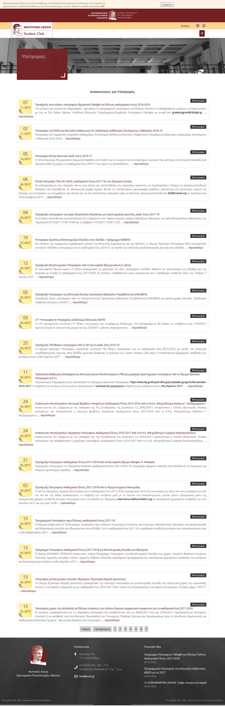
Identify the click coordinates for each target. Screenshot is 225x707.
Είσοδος (185, 25)
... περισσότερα (71, 138)
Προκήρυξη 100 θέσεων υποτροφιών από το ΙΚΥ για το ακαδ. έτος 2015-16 (77, 345)
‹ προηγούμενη (102, 629)
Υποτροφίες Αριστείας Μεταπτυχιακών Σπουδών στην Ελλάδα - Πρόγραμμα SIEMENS (82, 239)
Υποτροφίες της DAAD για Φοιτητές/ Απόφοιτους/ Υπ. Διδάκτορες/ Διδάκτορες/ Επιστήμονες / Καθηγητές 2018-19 (98, 130)
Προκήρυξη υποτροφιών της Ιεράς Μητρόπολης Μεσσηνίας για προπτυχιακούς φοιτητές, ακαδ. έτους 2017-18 (97, 214)
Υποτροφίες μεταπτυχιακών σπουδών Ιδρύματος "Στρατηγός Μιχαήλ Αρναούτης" (80, 579)
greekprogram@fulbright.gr (187, 112)
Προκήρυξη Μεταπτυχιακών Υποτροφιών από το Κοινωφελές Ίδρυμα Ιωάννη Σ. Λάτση (83, 265)
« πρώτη (85, 629)
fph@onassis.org (177, 193)
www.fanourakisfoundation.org (135, 499)
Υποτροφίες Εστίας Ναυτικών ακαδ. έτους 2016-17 (63, 156)
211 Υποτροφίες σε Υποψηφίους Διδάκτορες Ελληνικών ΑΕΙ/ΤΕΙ (70, 319)
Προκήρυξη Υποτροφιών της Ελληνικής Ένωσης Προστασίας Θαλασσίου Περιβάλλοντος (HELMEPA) (91, 294)
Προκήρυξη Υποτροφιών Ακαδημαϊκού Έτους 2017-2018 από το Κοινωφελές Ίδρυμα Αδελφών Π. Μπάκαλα (95, 462)
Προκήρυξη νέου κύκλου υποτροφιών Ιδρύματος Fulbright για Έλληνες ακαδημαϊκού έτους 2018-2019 (92, 104)
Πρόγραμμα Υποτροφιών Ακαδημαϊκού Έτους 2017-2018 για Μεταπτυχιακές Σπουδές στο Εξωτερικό (91, 549)
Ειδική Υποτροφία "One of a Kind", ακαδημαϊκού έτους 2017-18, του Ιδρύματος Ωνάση (83, 181)
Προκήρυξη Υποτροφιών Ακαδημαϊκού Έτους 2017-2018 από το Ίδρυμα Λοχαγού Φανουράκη (87, 487)
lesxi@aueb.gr (87, 676)
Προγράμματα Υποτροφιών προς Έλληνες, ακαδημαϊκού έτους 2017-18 (75, 520)
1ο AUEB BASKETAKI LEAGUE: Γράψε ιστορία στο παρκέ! (175, 682)
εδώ (102, 6)
